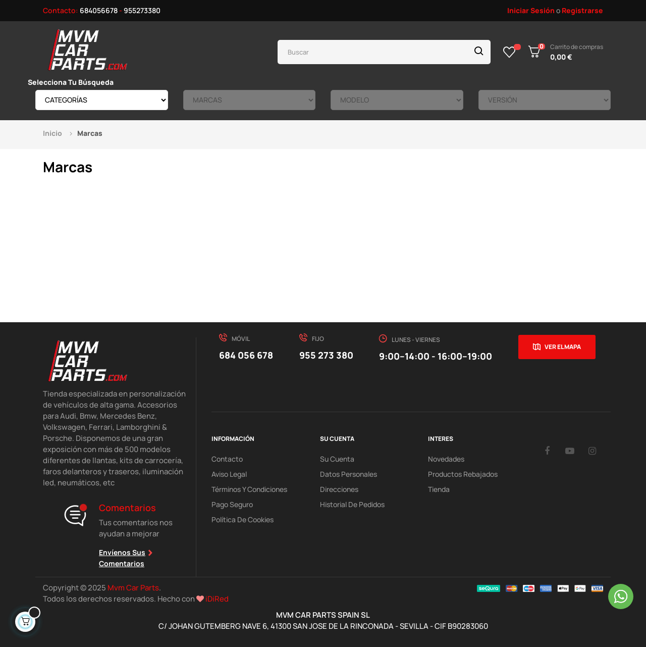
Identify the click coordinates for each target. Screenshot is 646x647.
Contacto (227, 459)
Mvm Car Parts (133, 587)
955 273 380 (326, 355)
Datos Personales (348, 474)
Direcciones (339, 489)
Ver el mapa (563, 346)
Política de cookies (242, 519)
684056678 (99, 10)
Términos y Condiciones (249, 489)
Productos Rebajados (463, 474)
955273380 (142, 10)
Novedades (446, 459)
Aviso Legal (229, 474)
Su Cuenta (337, 459)
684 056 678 (246, 355)
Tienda (439, 489)
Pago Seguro (232, 504)
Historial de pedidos (352, 504)
